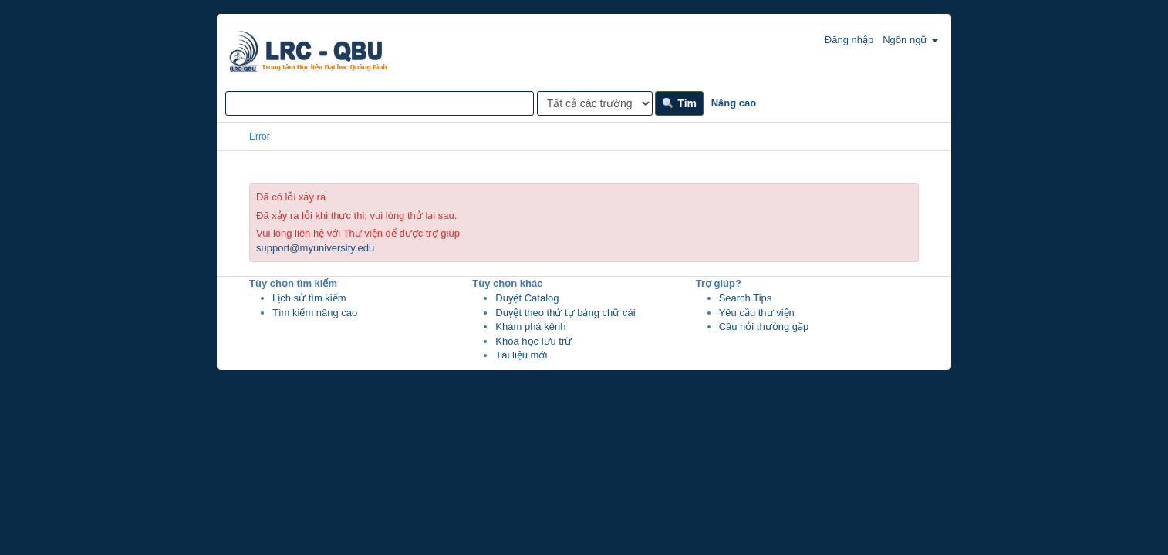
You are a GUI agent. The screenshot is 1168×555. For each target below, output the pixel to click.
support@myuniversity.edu (315, 248)
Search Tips (745, 298)
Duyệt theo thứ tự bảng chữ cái (565, 312)
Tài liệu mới (521, 355)
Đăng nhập (841, 39)
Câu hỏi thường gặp (764, 326)
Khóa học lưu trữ (533, 341)
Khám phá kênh (530, 326)
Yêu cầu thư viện (757, 312)
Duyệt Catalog (527, 298)
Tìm (679, 103)
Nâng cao (734, 103)
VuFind (255, 43)
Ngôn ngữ (910, 39)
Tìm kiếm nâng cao (314, 312)
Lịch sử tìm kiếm (309, 298)
